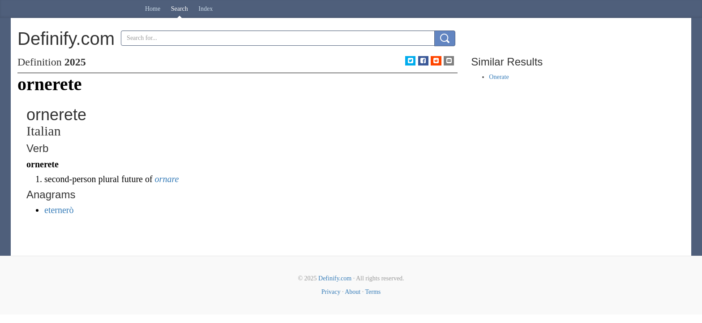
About (352, 291)
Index (205, 8)
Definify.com (334, 278)
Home (152, 8)
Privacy (331, 291)
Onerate (499, 77)
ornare (167, 179)
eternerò (59, 210)
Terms (373, 291)
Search (179, 8)
